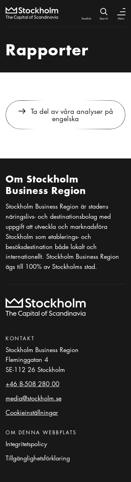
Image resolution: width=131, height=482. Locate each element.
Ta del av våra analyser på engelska (72, 114)
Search (104, 18)
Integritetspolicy (26, 444)
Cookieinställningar (32, 412)
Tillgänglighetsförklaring (38, 458)
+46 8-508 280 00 (32, 384)
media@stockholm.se (33, 398)
